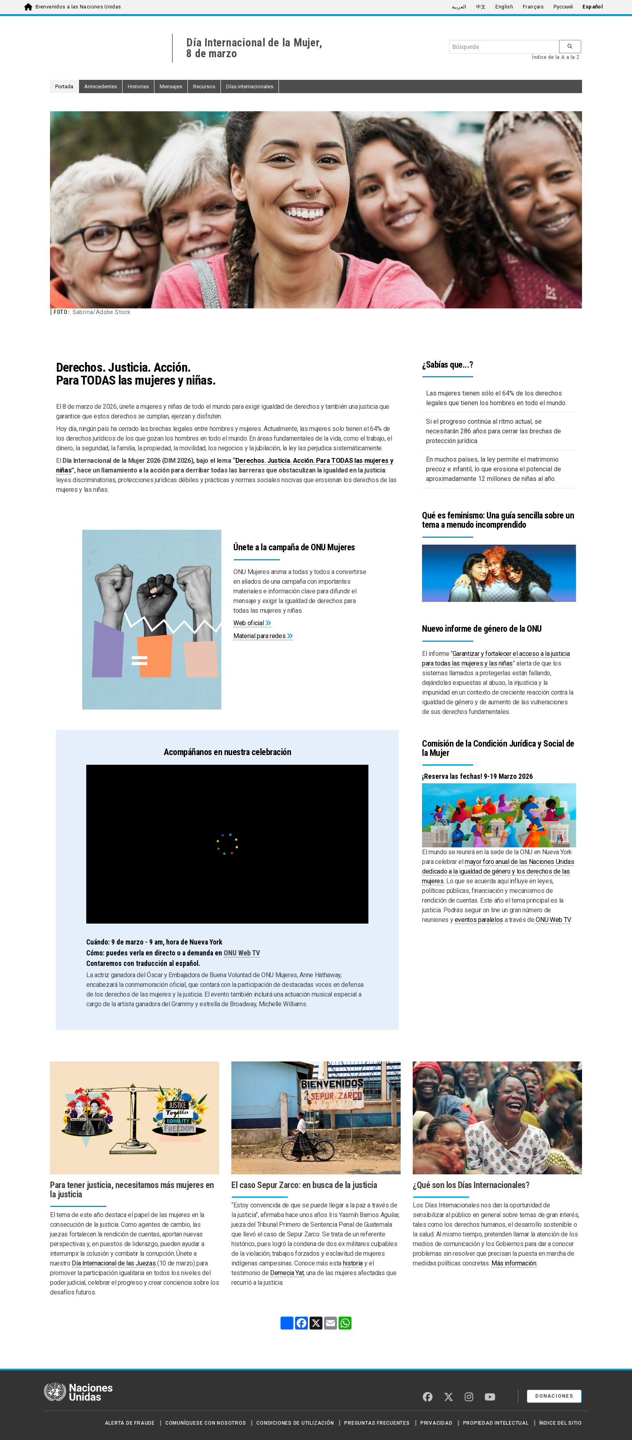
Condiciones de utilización (295, 1423)
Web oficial (248, 623)
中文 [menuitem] (481, 7)
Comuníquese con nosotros (205, 1423)
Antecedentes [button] (100, 86)
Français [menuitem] (533, 7)
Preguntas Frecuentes (377, 1423)
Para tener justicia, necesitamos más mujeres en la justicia (132, 1189)
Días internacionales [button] (249, 86)
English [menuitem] (504, 7)
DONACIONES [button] (554, 1396)
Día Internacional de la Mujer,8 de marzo (254, 48)
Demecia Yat (287, 1273)
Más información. (514, 1263)
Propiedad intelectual (496, 1423)
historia (353, 1263)
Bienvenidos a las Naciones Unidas (78, 7)
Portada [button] (64, 86)
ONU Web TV (242, 953)
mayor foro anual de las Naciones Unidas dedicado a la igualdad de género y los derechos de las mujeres (498, 871)
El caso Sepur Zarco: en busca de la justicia (304, 1185)
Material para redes (259, 636)
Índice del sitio (560, 1423)
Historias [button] (138, 86)
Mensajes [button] (171, 86)
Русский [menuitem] (563, 7)
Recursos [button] (204, 86)
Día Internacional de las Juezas (114, 1263)
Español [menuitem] (592, 7)
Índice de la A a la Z (556, 57)
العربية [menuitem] (459, 7)
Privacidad (436, 1423)
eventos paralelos (479, 920)
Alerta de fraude (130, 1423)
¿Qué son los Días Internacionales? (471, 1185)
